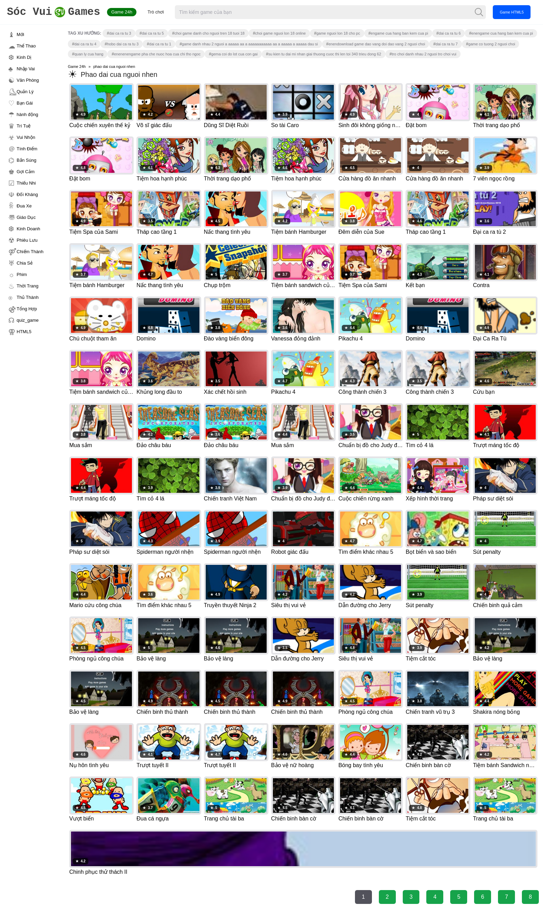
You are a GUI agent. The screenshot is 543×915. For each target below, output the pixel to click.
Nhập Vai (26, 68)
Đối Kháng (27, 194)
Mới (20, 34)
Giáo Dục (26, 217)
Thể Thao (26, 45)
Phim (22, 274)
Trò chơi (156, 12)
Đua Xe (24, 205)
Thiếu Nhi (26, 183)
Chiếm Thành (30, 251)
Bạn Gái (25, 103)
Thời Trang (27, 285)
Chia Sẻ (25, 263)
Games (53, 12)
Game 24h (121, 12)
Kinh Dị (24, 57)
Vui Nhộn (26, 137)
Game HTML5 (512, 12)
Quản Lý (25, 91)
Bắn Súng (26, 160)
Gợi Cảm (26, 171)
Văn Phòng (28, 80)
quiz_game (28, 320)
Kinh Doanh (28, 228)
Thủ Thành (27, 297)
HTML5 (24, 331)
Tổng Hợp (27, 308)
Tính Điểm (27, 148)
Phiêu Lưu (27, 240)
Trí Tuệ (23, 125)
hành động (27, 114)
